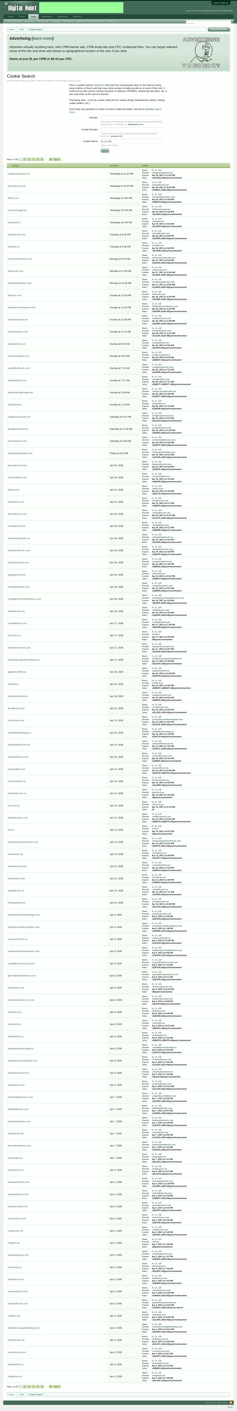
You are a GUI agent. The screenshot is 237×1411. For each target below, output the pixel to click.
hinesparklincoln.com (18, 1182)
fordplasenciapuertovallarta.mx (24, 659)
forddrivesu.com (16, 987)
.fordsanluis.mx (159, 853)
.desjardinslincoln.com (162, 549)
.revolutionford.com (161, 865)
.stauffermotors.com (161, 816)
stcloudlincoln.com (17, 514)
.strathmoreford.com (161, 695)
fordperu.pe (14, 1243)
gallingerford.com (17, 574)
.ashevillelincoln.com (162, 1193)
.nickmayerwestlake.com (163, 452)
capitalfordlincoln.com (19, 368)
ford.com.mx (14, 635)
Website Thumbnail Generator (90, 21)
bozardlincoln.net (16, 186)
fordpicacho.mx (16, 1170)
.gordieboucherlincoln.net (164, 1302)
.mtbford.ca (157, 683)
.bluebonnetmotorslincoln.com (166, 841)
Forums (22, 16)
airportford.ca (15, 404)
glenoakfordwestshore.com (22, 975)
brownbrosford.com (18, 1206)
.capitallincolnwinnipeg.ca (164, 1047)
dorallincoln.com (16, 708)
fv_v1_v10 (156, 170)
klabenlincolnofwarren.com (21, 307)
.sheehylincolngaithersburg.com (167, 1327)
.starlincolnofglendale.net (164, 391)
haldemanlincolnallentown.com (24, 951)
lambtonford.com (16, 878)
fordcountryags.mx (17, 210)
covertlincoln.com (17, 1352)
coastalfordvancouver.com (21, 963)
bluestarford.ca (15, 1364)
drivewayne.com (16, 1085)
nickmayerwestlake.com (20, 453)
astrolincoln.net (15, 1133)
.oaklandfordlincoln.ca (162, 537)
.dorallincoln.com (160, 707)
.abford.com (157, 488)
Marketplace (47, 16)
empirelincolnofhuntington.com (23, 927)
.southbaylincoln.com (162, 1254)
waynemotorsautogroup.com (22, 1060)
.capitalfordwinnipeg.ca (163, 731)
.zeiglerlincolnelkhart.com (164, 1096)
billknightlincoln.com (18, 1109)
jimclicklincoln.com (17, 441)
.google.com (116, 136)
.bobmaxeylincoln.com (162, 1120)
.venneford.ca (158, 1023)
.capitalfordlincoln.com (163, 367)
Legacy (111, 21)
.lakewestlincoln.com (162, 464)
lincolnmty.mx (15, 1267)
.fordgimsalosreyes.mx (163, 416)
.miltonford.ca (158, 573)
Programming (13, 21)
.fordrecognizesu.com (162, 987)
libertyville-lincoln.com (19, 647)
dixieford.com (15, 1012)
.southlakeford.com (161, 622)
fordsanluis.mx (15, 854)
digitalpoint (99, 85)
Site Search (68, 21)
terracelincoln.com (17, 465)
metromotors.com (17, 1218)
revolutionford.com (17, 866)
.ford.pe (155, 1242)
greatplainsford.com (18, 429)
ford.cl (11, 829)
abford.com (13, 489)
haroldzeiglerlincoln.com (20, 1097)
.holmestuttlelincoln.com (163, 440)
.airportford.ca (158, 403)
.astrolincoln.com (160, 1132)
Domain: (93, 117)
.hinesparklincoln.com (162, 1181)
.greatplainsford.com (162, 428)
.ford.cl (155, 829)
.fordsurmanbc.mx (160, 780)
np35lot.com (14, 1315)
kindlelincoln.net (16, 1340)
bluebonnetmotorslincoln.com (23, 842)
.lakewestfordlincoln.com (164, 1145)
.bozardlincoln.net (160, 185)
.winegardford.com (161, 379)
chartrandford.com (17, 477)
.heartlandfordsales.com (163, 197)
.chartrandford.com (161, 476)
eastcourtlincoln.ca (17, 939)
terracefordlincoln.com (19, 1145)
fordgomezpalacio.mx (19, 173)
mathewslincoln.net (18, 319)
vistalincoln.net (15, 1230)
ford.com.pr (14, 805)
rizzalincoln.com (16, 720)
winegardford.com (17, 380)
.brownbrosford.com (161, 1205)
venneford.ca (14, 1024)
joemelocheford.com (18, 562)
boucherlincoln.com (18, 1303)
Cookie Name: (90, 141)
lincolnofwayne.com (18, 331)
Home (10, 16)
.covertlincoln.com (160, 1351)
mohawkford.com (17, 526)
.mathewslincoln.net (161, 318)
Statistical (42, 21)
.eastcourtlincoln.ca (161, 938)
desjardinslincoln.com (19, 550)
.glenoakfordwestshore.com (165, 974)
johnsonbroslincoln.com (20, 259)
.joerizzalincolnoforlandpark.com (167, 719)
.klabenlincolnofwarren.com (165, 306)
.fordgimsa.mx (158, 1375)
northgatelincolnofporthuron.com (24, 599)
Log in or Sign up (220, 3)
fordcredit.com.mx (17, 793)
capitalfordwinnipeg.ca (19, 732)
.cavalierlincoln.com (161, 1290)
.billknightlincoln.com (162, 1108)
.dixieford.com (158, 1011)
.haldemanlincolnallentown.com (167, 950)
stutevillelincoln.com (18, 756)
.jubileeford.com (159, 1278)
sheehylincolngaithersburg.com (24, 1328)
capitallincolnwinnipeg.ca (20, 1048)
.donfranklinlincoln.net (162, 743)
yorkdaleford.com (17, 344)
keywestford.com (16, 769)
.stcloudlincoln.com (161, 513)
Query (29, 21)
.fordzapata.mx (159, 1157)
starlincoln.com (15, 271)
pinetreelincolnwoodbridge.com (24, 914)
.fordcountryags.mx (161, 209)
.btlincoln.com (158, 294)
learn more (43, 38)
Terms (230, 1407)
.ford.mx (156, 634)
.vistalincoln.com (160, 1230)
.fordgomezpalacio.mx (162, 173)
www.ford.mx (158, 792)
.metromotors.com (160, 1217)
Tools (33, 17)
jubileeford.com (16, 1279)
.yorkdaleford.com (160, 343)
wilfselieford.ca (15, 1036)
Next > (57, 159)
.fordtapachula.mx (160, 901)
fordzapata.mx (15, 1158)
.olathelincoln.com (160, 610)
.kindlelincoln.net (160, 1339)
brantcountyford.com (18, 356)
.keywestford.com (160, 768)
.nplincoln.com (159, 1315)
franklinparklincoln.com (19, 283)
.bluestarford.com (160, 1363)
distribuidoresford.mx (18, 1073)
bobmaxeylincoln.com (19, 1121)
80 (51, 159)
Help (219, 1403)
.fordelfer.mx (158, 245)
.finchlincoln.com (160, 501)
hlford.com (13, 198)
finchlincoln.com (16, 501)
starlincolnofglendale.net (20, 392)
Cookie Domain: (89, 129)
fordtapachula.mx (17, 902)
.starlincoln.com (159, 270)
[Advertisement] (81, 7)
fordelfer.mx (14, 246)
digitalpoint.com (135, 124)
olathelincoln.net (16, 611)
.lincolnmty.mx (159, 1266)
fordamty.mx (14, 222)
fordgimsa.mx (15, 1376)
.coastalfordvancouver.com (164, 962)
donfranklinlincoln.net (19, 744)
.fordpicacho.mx (159, 1169)
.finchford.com (159, 877)
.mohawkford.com (160, 525)
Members (77, 16)
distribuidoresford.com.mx (21, 1000)
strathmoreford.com (18, 696)
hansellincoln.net (16, 234)
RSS (230, 1402)
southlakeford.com (17, 623)
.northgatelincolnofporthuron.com (168, 598)
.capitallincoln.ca (160, 889)
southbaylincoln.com (18, 1255)
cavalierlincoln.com (18, 1291)
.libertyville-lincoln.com (163, 646)
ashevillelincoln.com (18, 1194)
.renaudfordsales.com (162, 586)
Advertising (62, 16)
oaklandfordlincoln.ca (19, 538)
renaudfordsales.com (18, 586)
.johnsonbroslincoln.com (164, 258)
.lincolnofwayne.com (161, 331)
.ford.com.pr (157, 804)
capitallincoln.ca (16, 890)
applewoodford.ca (17, 671)
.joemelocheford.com (162, 561)
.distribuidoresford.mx (162, 999)
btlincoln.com (14, 295)
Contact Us (210, 1403)
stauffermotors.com (18, 817)
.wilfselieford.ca (159, 1035)
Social (56, 21)
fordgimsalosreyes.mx (19, 416)
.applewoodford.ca (160, 671)
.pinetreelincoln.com (161, 914)
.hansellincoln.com (161, 233)
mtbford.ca (13, 684)
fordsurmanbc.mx (17, 781)
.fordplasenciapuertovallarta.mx (167, 658)
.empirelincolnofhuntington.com (167, 926)
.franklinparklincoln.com (163, 282)
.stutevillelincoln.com (162, 756)
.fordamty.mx (158, 221)
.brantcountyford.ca (161, 355)
